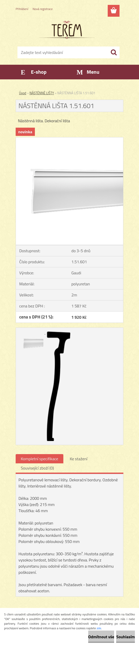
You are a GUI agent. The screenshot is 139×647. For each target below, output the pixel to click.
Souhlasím (125, 637)
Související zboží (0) (37, 468)
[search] (114, 52)
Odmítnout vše (101, 637)
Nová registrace (43, 8)
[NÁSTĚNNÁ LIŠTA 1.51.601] (69, 139)
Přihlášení (22, 8)
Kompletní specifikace (39, 459)
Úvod (22, 93)
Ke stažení (78, 459)
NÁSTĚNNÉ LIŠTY (41, 93)
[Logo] (66, 30)
